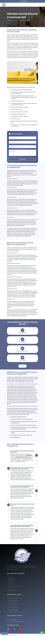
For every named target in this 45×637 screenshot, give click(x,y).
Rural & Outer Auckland (13, 611)
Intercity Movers (11, 588)
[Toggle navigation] (43, 4)
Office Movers (11, 581)
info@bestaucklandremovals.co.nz (23, 457)
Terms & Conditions (40, 635)
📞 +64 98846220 (22, 1)
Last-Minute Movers (12, 590)
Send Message (22, 159)
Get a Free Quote (5, 633)
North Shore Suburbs (12, 602)
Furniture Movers (11, 579)
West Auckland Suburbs (13, 605)
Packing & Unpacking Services (14, 586)
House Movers (11, 577)
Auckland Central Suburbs (13, 600)
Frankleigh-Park (15, 20)
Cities (11, 20)
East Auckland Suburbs (13, 607)
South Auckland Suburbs (13, 609)
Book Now (22, 366)
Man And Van (11, 584)
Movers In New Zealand (13, 598)
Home (8, 20)
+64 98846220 (29, 455)
